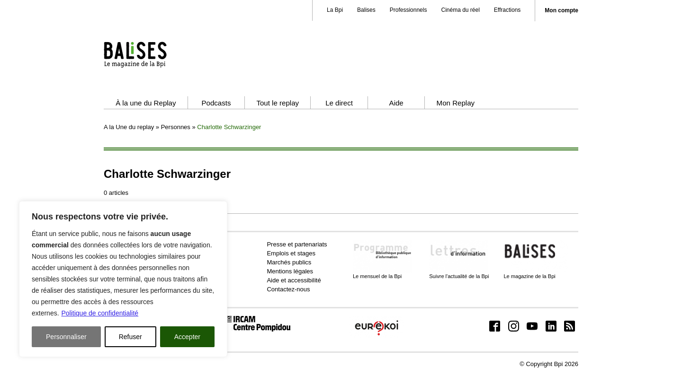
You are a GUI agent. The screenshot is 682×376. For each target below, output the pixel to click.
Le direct (339, 103)
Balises (366, 10)
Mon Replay (456, 103)
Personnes (175, 127)
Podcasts (216, 103)
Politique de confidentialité (99, 313)
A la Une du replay (129, 127)
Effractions (507, 10)
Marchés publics (289, 262)
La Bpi (335, 10)
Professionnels (408, 10)
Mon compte (561, 11)
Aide (396, 103)
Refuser (130, 337)
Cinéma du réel (460, 10)
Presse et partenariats (297, 244)
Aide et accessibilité (294, 280)
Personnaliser (66, 337)
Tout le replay (277, 103)
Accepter (187, 337)
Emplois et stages (291, 253)
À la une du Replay (146, 103)
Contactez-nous (288, 289)
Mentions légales (290, 271)
